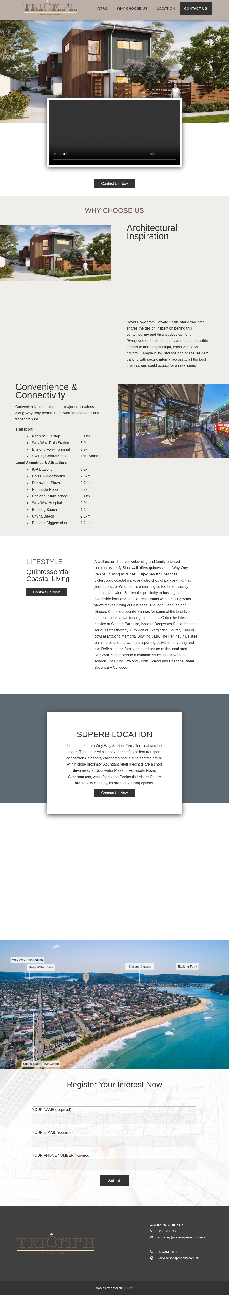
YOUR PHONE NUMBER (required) (114, 1159)
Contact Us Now (46, 592)
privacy (128, 1288)
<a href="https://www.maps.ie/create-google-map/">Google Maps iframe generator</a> (114, 871)
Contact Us (195, 8)
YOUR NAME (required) (114, 1114)
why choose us (132, 8)
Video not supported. (114, 132)
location (166, 8)
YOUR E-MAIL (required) (114, 1137)
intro (102, 8)
